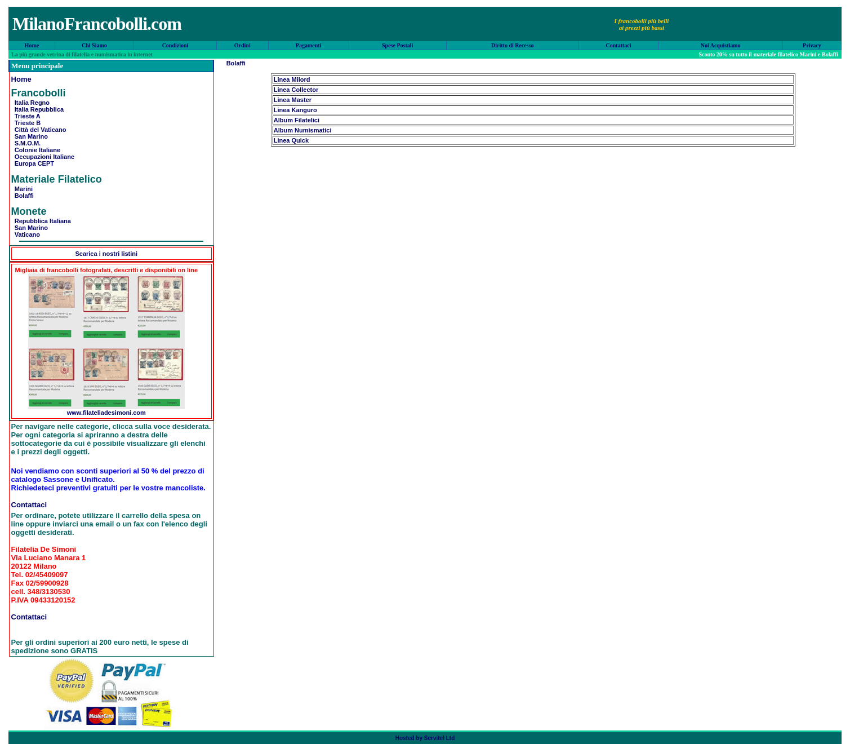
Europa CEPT (32, 163)
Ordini (242, 45)
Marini (22, 188)
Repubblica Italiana (41, 221)
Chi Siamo (94, 45)
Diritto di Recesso (512, 45)
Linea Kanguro (295, 110)
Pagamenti (309, 45)
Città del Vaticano (38, 129)
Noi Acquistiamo (721, 45)
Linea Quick (291, 140)
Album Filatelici (296, 120)
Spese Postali (397, 45)
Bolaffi (22, 195)
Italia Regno (30, 102)
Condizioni (175, 45)
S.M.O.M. (26, 143)
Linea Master (292, 99)
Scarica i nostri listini (106, 253)
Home (32, 45)
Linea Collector (296, 89)
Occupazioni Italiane (42, 156)
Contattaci (618, 45)
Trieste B (26, 122)
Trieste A (26, 116)
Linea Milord (292, 79)
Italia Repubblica (37, 109)
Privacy (812, 45)
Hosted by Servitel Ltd (425, 738)
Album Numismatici (303, 130)
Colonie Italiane (35, 150)
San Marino (29, 136)
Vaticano (25, 234)
